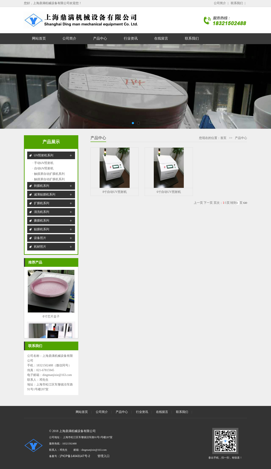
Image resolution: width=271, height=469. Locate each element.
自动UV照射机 (44, 168)
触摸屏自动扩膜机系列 (49, 173)
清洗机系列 (41, 212)
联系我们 (237, 3)
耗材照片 (40, 246)
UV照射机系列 (43, 155)
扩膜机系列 (41, 203)
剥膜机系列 (41, 185)
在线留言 (161, 38)
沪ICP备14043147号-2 (75, 456)
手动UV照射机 (44, 163)
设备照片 (40, 238)
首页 (223, 138)
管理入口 (103, 456)
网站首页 (39, 38)
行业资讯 (131, 38)
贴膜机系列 (41, 229)
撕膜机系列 (41, 220)
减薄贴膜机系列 (44, 194)
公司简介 (220, 3)
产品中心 (100, 38)
